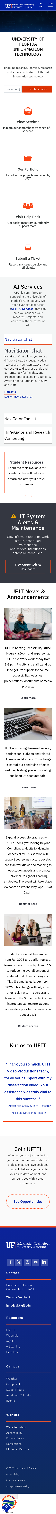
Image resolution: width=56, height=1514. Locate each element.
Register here (28, 904)
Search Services (37, 89)
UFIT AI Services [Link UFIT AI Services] (22, 309)
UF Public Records (18, 1449)
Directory (12, 1352)
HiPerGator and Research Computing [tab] (27, 435)
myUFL (10, 1341)
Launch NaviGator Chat (18, 396)
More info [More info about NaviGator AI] (10, 391)
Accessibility (14, 1433)
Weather (11, 1379)
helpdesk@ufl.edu (18, 1305)
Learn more (28, 698)
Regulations (14, 1444)
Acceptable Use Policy (17, 1486)
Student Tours (15, 1390)
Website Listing (16, 1427)
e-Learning (13, 1346)
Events (10, 1401)
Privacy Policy (15, 1438)
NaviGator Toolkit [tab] (23, 418)
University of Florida (25, 1468)
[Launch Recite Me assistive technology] (6, 1507)
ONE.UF (11, 1330)
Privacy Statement (15, 1480)
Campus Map (14, 1384)
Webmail (12, 1335)
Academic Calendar (18, 1395)
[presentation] (30, 496)
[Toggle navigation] (50, 5)
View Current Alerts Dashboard (28, 567)
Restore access (28, 1026)
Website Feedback (18, 1297)
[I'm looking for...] (13, 89)
